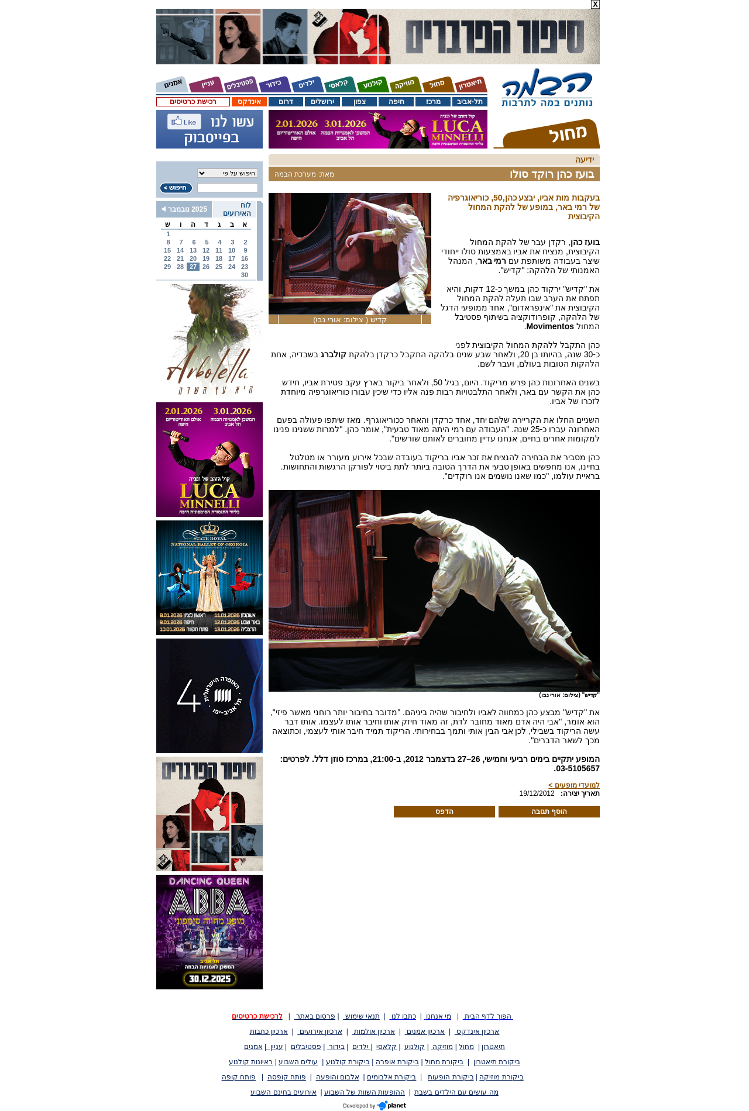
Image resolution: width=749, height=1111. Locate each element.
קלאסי (386, 1047)
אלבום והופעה (337, 1077)
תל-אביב (470, 102)
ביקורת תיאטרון (496, 1062)
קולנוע (414, 1047)
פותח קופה (239, 1077)
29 (167, 266)
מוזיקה (442, 1047)
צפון (359, 102)
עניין (274, 1047)
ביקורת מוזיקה (501, 1077)
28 (180, 266)
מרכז (433, 102)
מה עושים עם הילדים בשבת (456, 1092)
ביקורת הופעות (450, 1077)
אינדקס (249, 102)
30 (244, 274)
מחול (466, 1047)
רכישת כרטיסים (193, 102)
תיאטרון (493, 1047)
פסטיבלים (306, 1047)
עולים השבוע (298, 1062)
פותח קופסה (286, 1077)
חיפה (396, 102)
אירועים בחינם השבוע (283, 1092)
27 (193, 266)
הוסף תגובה (549, 812)
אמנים (253, 1047)
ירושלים (322, 102)
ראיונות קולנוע (251, 1062)
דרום (286, 102)
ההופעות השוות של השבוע (364, 1092)
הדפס (444, 812)
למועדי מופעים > (574, 785)
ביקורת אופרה (397, 1062)
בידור (336, 1047)
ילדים (361, 1047)
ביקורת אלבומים (391, 1077)
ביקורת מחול (444, 1062)
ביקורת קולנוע (348, 1062)
